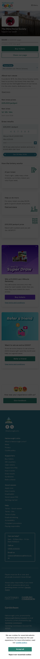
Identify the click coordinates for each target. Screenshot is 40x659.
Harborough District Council (16, 618)
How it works (10, 471)
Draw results (10, 474)
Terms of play (10, 514)
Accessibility (10, 520)
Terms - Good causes (13, 508)
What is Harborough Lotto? (15, 441)
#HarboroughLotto (12, 431)
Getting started (11, 500)
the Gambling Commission (18, 621)
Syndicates (9, 477)
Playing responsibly (12, 526)
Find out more (11, 207)
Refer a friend (20, 358)
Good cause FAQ (11, 497)
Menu (34, 5)
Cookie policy (10, 450)
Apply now (9, 488)
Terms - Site (9, 511)
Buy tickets (20, 48)
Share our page (20, 55)
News (7, 444)
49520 (7, 628)
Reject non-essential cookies (20, 655)
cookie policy (21, 642)
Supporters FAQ (11, 468)
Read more (6, 92)
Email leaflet (9, 494)
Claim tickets (10, 465)
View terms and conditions (15, 303)
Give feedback (20, 400)
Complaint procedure (13, 523)
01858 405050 (14, 549)
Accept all (20, 649)
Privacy (8, 447)
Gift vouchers (10, 462)
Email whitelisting (11, 517)
